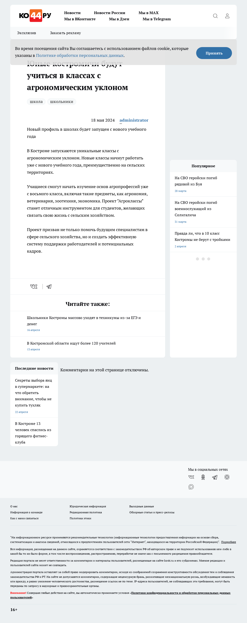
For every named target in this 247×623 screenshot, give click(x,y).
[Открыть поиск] (215, 16)
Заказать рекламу (65, 33)
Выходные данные (141, 506)
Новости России (109, 12)
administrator (134, 120)
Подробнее (228, 542)
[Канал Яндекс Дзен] (227, 477)
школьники (61, 101)
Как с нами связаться (24, 518)
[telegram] (50, 286)
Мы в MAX (149, 12)
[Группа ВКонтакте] (191, 477)
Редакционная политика (86, 512)
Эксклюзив (26, 33)
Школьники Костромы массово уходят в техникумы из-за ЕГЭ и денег (87, 324)
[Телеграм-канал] (215, 477)
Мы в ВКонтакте (80, 18)
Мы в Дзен (119, 18)
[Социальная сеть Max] (191, 487)
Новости (72, 12)
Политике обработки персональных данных (80, 55)
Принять (214, 53)
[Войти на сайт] (227, 16)
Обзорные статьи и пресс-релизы (151, 512)
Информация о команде (26, 512)
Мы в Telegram (157, 18)
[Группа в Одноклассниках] (203, 477)
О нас (14, 506)
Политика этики (80, 518)
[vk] (34, 286)
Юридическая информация (88, 506)
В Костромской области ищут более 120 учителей (87, 346)
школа (36, 101)
